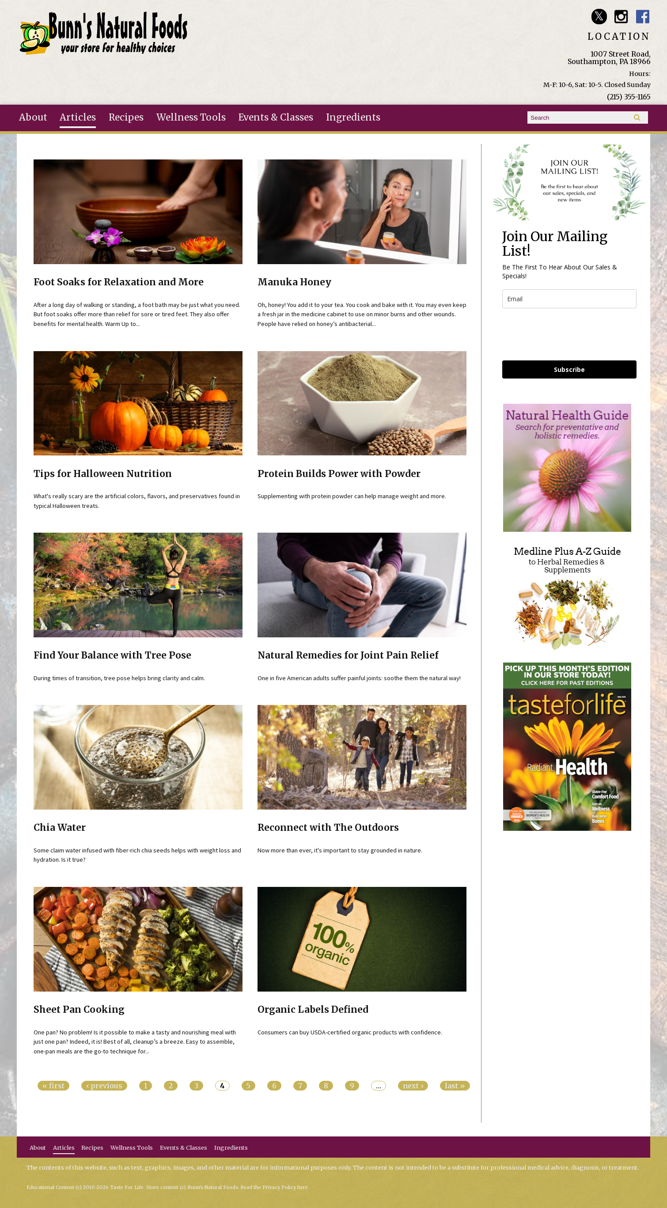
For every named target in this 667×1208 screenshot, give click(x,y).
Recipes (126, 117)
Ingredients (353, 117)
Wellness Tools (191, 117)
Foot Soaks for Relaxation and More (119, 282)
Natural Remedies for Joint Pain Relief (348, 655)
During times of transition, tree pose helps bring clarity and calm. (119, 678)
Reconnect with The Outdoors (328, 827)
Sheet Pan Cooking (79, 1009)
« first (53, 1085)
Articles (78, 117)
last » (455, 1085)
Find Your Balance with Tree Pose (112, 655)
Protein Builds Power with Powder (339, 474)
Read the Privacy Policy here (274, 1187)
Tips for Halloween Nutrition (103, 474)
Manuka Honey (294, 282)
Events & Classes (276, 117)
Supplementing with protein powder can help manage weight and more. (352, 496)
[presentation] (569, 334)
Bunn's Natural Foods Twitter (599, 16)
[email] (569, 298)
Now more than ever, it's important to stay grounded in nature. (340, 850)
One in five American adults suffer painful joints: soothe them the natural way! (359, 678)
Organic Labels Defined (313, 1009)
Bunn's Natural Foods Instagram (621, 16)
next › (413, 1085)
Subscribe (569, 369)
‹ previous (104, 1085)
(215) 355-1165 (629, 96)
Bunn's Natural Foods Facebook (643, 16)
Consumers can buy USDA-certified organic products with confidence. (350, 1032)
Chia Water (60, 827)
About (33, 117)
